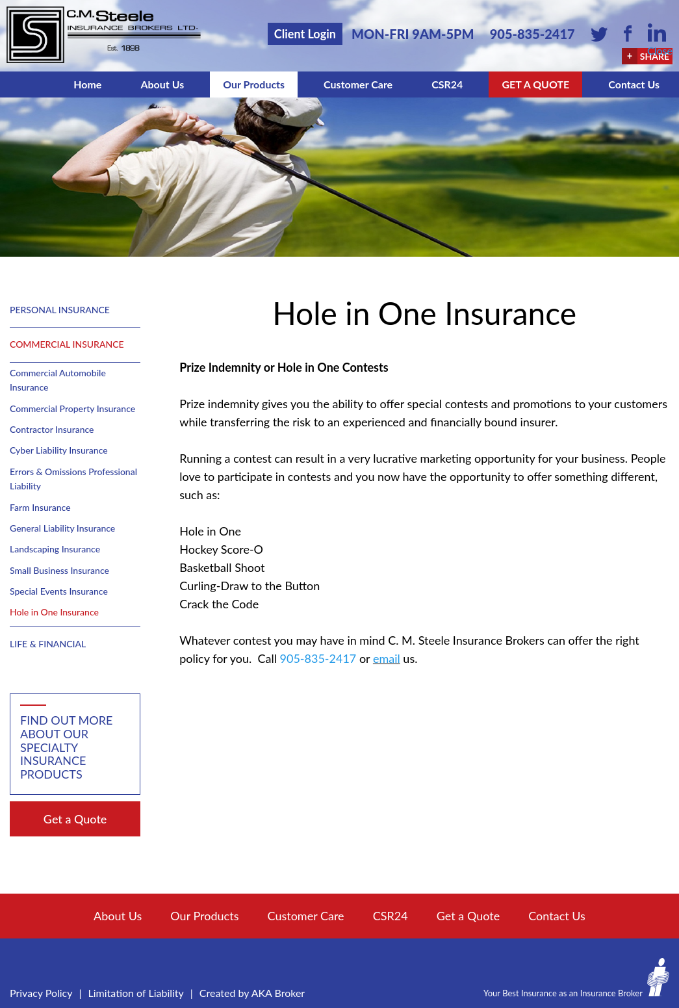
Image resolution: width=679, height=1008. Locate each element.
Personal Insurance (60, 309)
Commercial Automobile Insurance (58, 380)
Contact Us (634, 84)
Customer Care (358, 84)
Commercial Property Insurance (72, 408)
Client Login (305, 34)
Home (87, 84)
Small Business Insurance (59, 570)
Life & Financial (48, 643)
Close (660, 50)
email (386, 658)
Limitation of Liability (136, 993)
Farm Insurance (40, 507)
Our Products (254, 84)
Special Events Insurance (59, 591)
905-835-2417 (532, 34)
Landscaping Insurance (55, 548)
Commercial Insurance (67, 344)
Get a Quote (535, 84)
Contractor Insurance (52, 429)
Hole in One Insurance (54, 611)
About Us (162, 84)
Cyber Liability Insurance (59, 450)
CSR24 (447, 84)
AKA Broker (278, 993)
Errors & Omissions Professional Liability (73, 478)
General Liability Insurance (62, 528)
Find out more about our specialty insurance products (66, 747)
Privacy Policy (41, 993)
